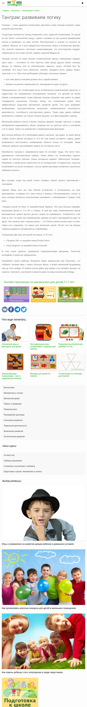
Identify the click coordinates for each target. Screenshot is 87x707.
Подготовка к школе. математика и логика (23, 471)
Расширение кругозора (14, 415)
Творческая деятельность (15, 426)
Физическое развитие (13, 431)
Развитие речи (10, 409)
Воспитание (9, 387)
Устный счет (9, 455)
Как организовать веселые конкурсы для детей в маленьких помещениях (39, 608)
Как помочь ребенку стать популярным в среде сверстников (32, 672)
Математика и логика (13, 393)
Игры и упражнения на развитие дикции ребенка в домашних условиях (38, 544)
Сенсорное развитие (13, 420)
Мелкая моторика (12, 398)
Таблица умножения (13, 461)
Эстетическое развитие (14, 436)
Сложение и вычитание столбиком (19, 466)
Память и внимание (13, 404)
